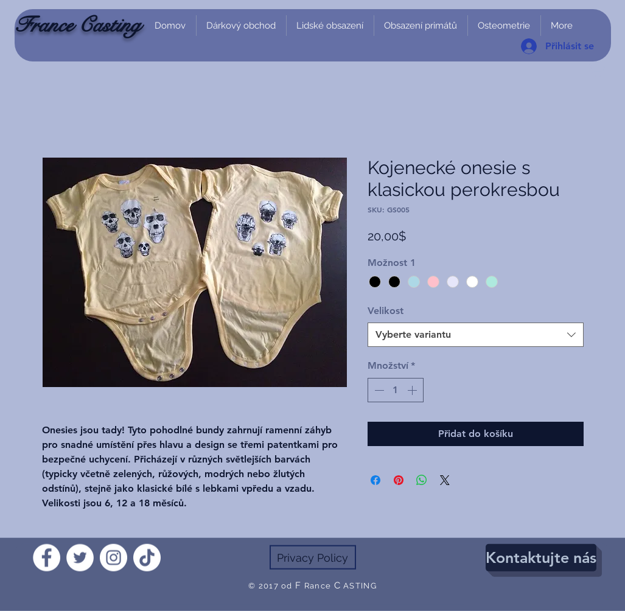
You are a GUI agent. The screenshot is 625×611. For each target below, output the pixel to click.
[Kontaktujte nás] (541, 557)
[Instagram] (113, 557)
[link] (596, 68)
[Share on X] (445, 480)
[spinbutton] (395, 390)
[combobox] (476, 335)
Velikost (385, 310)
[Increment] (413, 390)
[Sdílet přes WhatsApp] (421, 480)
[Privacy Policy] (313, 557)
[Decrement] (377, 390)
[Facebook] (46, 557)
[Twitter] (80, 557)
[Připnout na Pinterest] (398, 480)
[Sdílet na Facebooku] (375, 480)
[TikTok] (147, 557)
